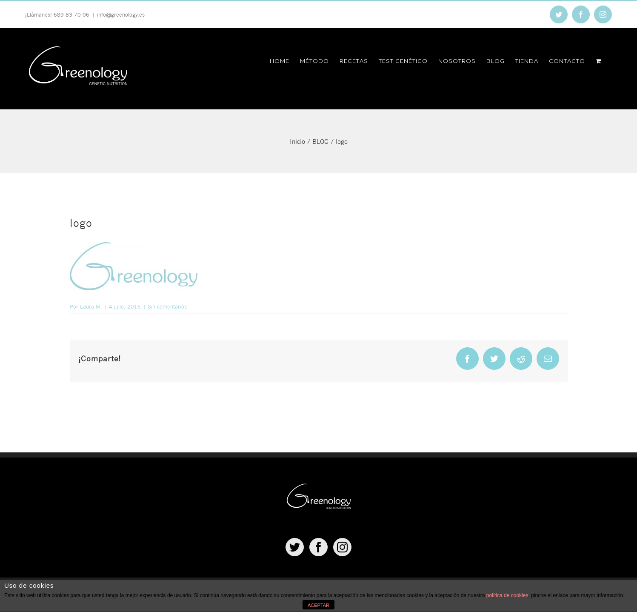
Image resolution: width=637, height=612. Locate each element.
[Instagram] (342, 547)
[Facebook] (318, 547)
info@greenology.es (121, 14)
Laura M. (91, 306)
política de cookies (507, 595)
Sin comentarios (167, 306)
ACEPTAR (318, 605)
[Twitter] (295, 547)
